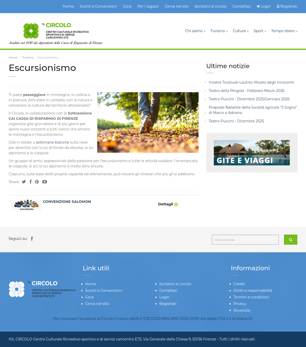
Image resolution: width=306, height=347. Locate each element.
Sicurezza (242, 310)
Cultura (239, 31)
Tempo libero (283, 31)
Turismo (218, 31)
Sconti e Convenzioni (98, 6)
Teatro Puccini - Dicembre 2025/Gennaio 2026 (249, 99)
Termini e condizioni (251, 297)
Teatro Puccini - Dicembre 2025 (236, 121)
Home (68, 6)
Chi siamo (194, 31)
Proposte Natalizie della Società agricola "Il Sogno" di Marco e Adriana (253, 110)
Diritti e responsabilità (253, 290)
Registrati (287, 6)
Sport (258, 31)
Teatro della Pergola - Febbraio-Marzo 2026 (246, 90)
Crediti (239, 284)
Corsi (127, 6)
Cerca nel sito (176, 6)
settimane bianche (52, 142)
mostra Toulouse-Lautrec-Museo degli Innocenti (251, 82)
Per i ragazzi (148, 6)
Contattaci (242, 6)
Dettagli (165, 204)
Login (266, 6)
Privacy (240, 303)
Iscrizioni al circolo (211, 6)
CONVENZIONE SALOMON (67, 201)
